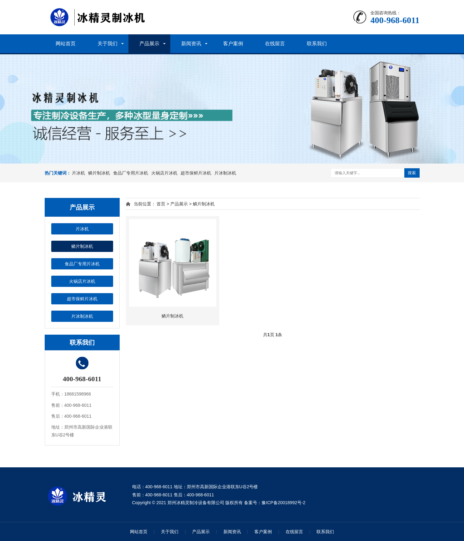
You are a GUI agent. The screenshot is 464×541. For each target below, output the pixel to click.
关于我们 (107, 43)
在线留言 (275, 43)
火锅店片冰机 (164, 172)
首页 (161, 203)
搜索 (412, 172)
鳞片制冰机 (99, 172)
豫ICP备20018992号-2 (283, 502)
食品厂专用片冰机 (130, 172)
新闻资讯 (191, 43)
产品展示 (149, 43)
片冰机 (78, 172)
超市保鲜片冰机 (196, 172)
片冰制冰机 (225, 172)
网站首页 (66, 43)
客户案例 (233, 43)
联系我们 (317, 43)
